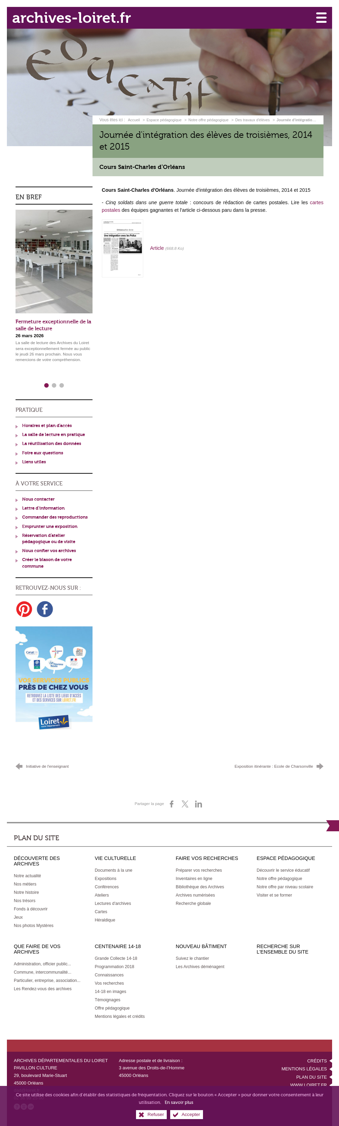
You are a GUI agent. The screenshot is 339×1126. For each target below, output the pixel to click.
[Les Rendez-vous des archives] (42, 987)
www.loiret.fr (308, 1083)
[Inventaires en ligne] (194, 876)
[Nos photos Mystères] (34, 923)
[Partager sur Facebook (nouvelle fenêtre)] (171, 802)
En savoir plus (179, 1102)
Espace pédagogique (164, 119)
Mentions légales (304, 1067)
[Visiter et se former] (274, 893)
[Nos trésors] (25, 899)
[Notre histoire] (26, 890)
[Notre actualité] (27, 874)
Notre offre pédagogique (208, 119)
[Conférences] (107, 885)
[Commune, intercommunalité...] (42, 970)
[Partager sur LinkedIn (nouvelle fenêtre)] (198, 802)
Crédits (317, 1059)
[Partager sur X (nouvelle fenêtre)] (185, 802)
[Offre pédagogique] (112, 1006)
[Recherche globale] (193, 901)
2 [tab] (54, 383)
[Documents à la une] (114, 868)
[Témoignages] (107, 998)
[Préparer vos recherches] (199, 868)
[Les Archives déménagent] (200, 965)
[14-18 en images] (110, 989)
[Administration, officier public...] (42, 962)
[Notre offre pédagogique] (279, 876)
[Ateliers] (102, 893)
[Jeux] (18, 915)
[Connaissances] (109, 973)
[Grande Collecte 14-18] (116, 956)
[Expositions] (106, 876)
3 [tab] (61, 383)
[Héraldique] (105, 918)
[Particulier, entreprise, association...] (47, 978)
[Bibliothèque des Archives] (200, 885)
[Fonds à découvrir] (31, 907)
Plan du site (311, 1075)
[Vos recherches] (109, 981)
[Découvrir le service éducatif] (283, 868)
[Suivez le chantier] (192, 956)
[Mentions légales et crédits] (120, 1014)
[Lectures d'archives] (113, 901)
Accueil (134, 119)
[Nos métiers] (25, 882)
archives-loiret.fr (73, 17)
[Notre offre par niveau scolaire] (285, 885)
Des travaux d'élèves (252, 119)
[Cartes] (101, 910)
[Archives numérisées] (195, 893)
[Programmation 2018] (114, 965)
